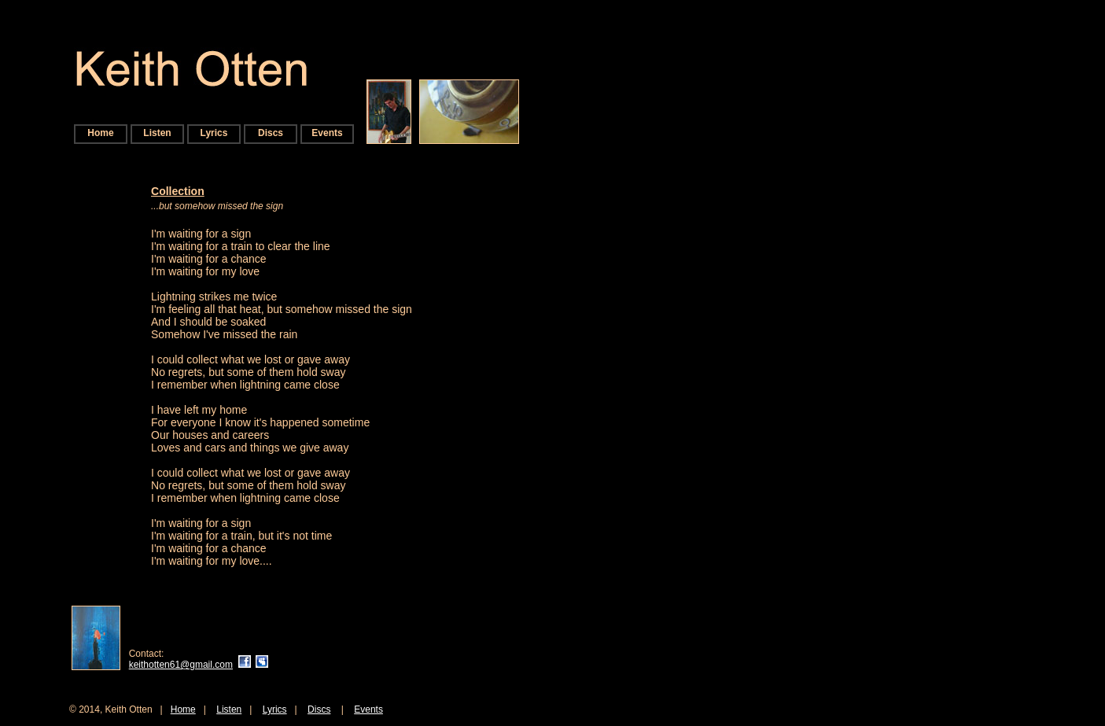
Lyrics (214, 132)
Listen (157, 132)
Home (100, 132)
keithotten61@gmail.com (181, 664)
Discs (270, 132)
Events (326, 132)
